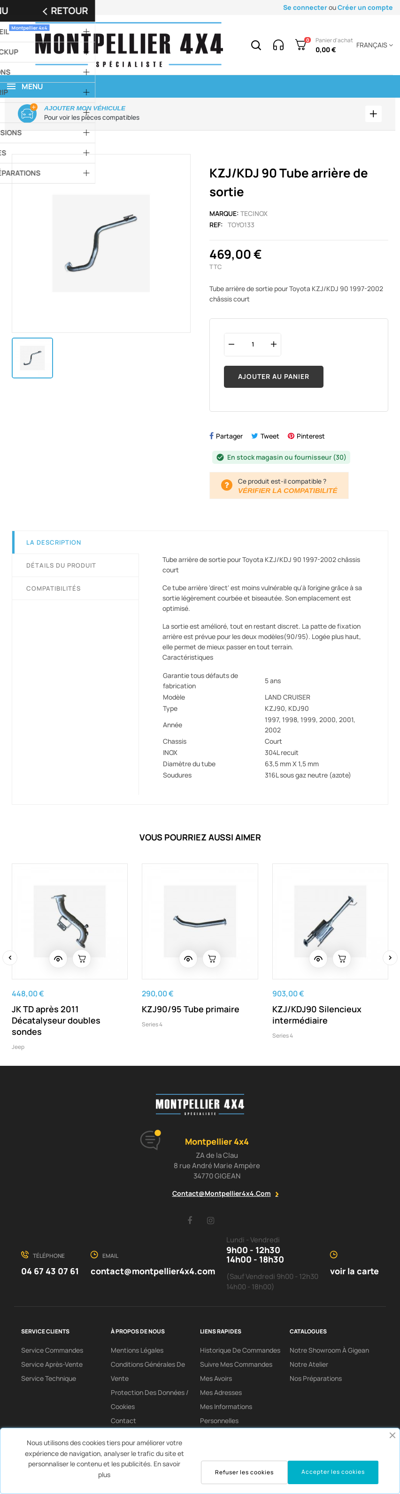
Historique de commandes (240, 1352)
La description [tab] (53, 543)
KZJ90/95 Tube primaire (190, 1010)
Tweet (270, 437)
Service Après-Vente (52, 1366)
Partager (229, 437)
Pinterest (311, 437)
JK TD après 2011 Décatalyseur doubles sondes (56, 1022)
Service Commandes (52, 1352)
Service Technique (48, 1380)
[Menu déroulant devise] (373, 45)
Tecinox (254, 214)
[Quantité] (252, 346)
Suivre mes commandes (236, 1366)
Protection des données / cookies (150, 1401)
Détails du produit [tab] (61, 566)
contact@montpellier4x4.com (221, 1195)
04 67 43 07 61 (50, 1272)
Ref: (216, 226)
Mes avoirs (216, 1380)
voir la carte (354, 1272)
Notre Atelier (309, 1366)
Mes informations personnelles (226, 1415)
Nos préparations (316, 1380)
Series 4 (152, 1026)
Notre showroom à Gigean (329, 1352)
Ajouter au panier (273, 378)
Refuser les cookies (244, 1472)
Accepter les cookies (333, 1472)
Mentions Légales (137, 1352)
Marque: (224, 214)
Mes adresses (221, 1394)
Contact (123, 1422)
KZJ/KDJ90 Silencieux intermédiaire (317, 1016)
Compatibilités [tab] (53, 589)
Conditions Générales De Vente (148, 1373)
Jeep (18, 1048)
